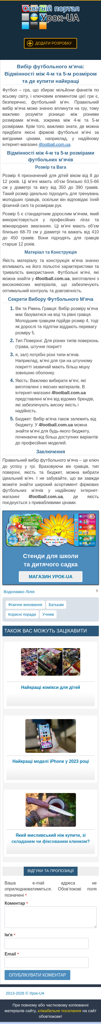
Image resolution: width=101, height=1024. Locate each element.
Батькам (56, 605)
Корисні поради (22, 614)
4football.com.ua (54, 144)
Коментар (16, 903)
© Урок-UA (25, 993)
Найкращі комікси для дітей (50, 687)
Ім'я (10, 935)
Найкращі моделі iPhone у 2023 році (50, 761)
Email (12, 954)
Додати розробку (53, 43)
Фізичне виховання (25, 605)
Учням (48, 614)
